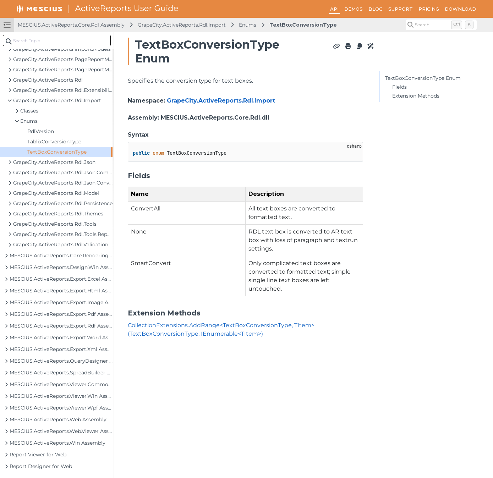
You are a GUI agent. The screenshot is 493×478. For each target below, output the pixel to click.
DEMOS (353, 9)
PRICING (428, 9)
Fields (399, 87)
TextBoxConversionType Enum (423, 78)
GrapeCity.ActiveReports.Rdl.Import (182, 25)
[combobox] (57, 40)
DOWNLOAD (460, 9)
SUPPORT (400, 9)
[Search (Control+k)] (441, 25)
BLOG (375, 9)
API (334, 9)
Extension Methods (415, 96)
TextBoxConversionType (303, 25)
